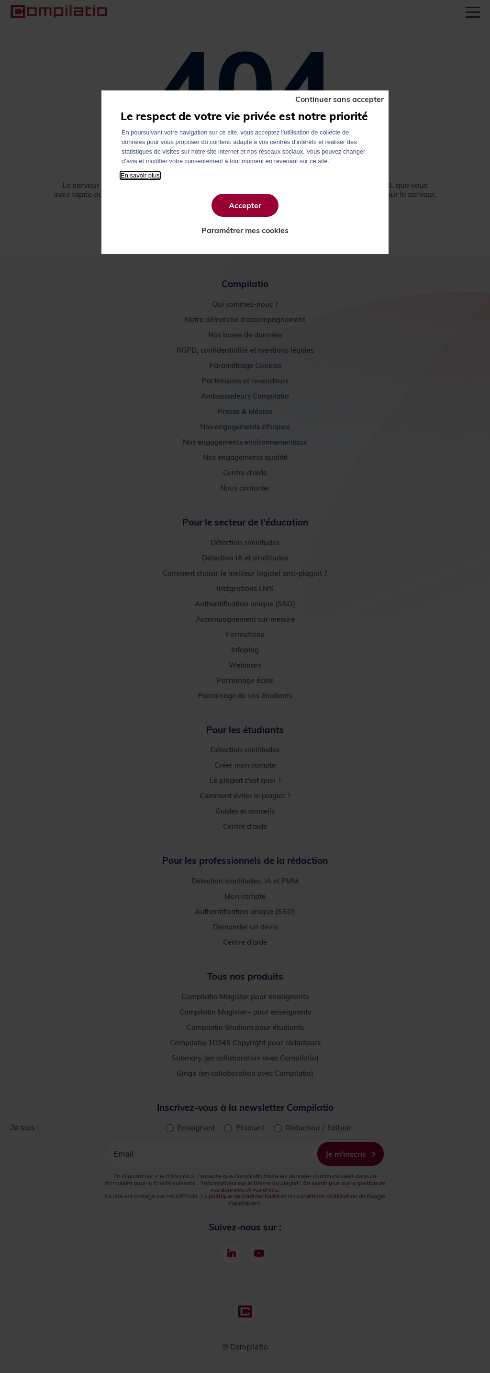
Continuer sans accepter (339, 99)
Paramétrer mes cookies (245, 230)
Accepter (245, 205)
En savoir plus (140, 175)
